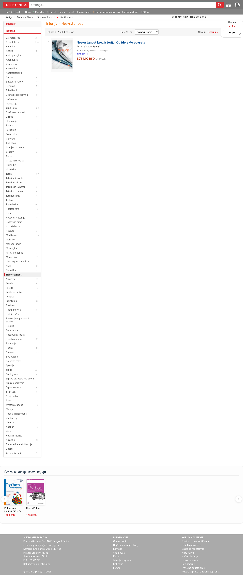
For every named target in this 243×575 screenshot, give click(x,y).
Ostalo (9, 283)
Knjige (9, 17)
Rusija (9, 347)
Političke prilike (14, 292)
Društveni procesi (15, 112)
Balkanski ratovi (14, 81)
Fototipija (11, 129)
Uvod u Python (33, 508)
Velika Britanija (14, 435)
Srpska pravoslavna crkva (20, 378)
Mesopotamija (13, 243)
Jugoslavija (12, 204)
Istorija (10, 31)
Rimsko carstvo (14, 339)
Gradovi (10, 151)
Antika (9, 50)
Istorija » (213, 32)
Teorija (9, 409)
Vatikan (10, 426)
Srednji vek (12, 374)
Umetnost (11, 422)
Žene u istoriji (13, 453)
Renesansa (12, 330)
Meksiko (10, 239)
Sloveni (10, 352)
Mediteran (11, 235)
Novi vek (10, 279)
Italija (9, 200)
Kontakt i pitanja (130, 12)
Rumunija (11, 343)
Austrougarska (14, 72)
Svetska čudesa (14, 404)
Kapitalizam (12, 208)
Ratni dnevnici (13, 309)
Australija (11, 68)
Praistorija (11, 301)
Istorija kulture (14, 182)
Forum (62, 12)
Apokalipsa (12, 59)
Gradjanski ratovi (15, 147)
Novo (28, 12)
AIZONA (145, 12)
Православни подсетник (106, 12)
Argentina (11, 64)
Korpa (232, 32)
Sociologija (12, 356)
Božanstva (11, 99)
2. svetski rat (13, 42)
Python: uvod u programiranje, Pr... (13, 509)
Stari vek (11, 391)
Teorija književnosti (16, 413)
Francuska (11, 134)
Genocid (10, 138)
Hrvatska (11, 169)
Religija (10, 325)
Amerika (10, 46)
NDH (8, 265)
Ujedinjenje (12, 418)
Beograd (10, 86)
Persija (9, 287)
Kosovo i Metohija (15, 217)
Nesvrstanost (14, 274)
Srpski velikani (13, 387)
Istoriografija (13, 195)
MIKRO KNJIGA (16, 5)
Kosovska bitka (14, 222)
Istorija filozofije (15, 178)
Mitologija (11, 248)
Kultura (10, 230)
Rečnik (71, 12)
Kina (8, 213)
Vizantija (11, 440)
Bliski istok (12, 90)
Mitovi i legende (14, 252)
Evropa (9, 125)
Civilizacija (11, 103)
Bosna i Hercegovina (17, 94)
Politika (10, 296)
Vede (8, 431)
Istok (9, 173)
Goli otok (11, 143)
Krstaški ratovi (14, 226)
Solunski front (13, 361)
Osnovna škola (25, 17)
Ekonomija (11, 121)
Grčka (9, 156)
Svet (8, 400)
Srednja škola (44, 17)
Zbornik (10, 448)
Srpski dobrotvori (15, 383)
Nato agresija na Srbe (17, 261)
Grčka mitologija (15, 160)
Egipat (9, 116)
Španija (10, 365)
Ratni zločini (12, 314)
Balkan (9, 77)
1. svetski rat (13, 37)
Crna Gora (11, 107)
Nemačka (11, 270)
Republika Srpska (15, 334)
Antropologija (13, 55)
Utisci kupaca (65, 17)
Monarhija (11, 257)
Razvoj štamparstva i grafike (17, 320)
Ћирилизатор (83, 12)
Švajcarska (12, 396)
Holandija (11, 165)
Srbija (9, 369)
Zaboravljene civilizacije (19, 444)
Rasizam (10, 305)
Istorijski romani (14, 191)
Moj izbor (39, 12)
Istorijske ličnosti (15, 186)
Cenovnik (51, 12)
